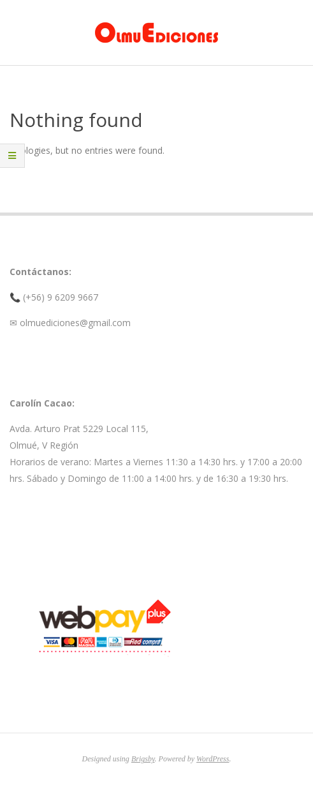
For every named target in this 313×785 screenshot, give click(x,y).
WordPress (212, 758)
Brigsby (143, 758)
